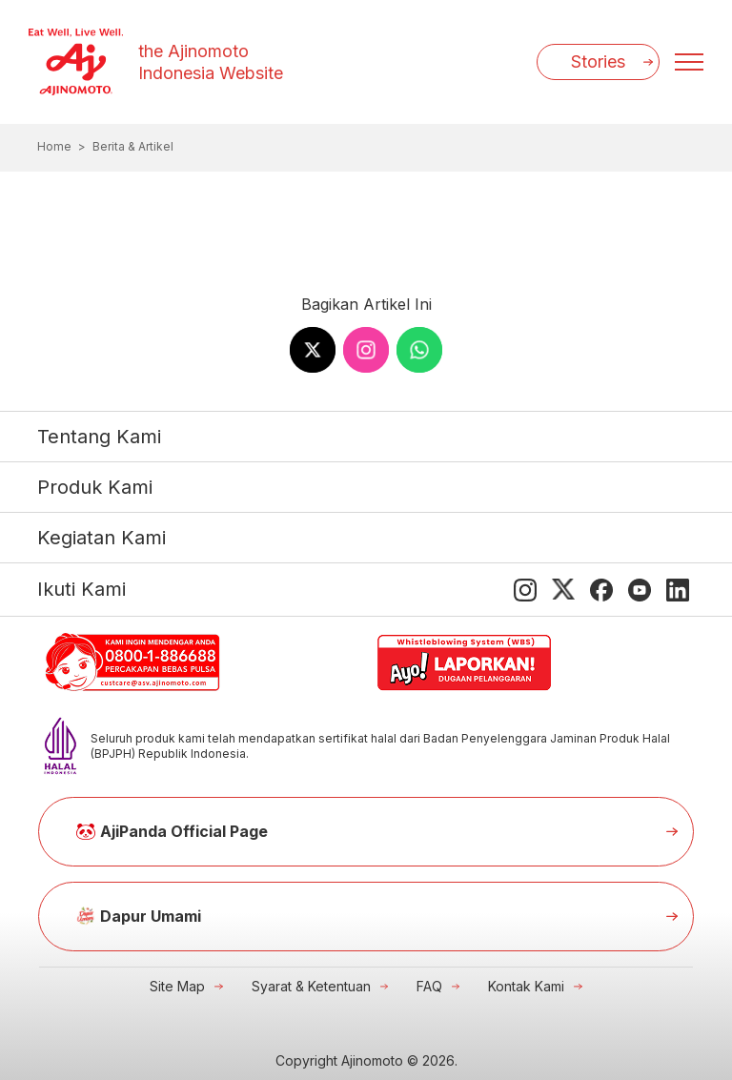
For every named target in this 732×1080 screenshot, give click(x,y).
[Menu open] (689, 62)
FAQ (429, 986)
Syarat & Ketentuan (311, 986)
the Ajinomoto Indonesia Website (210, 62)
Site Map (177, 986)
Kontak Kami (526, 986)
